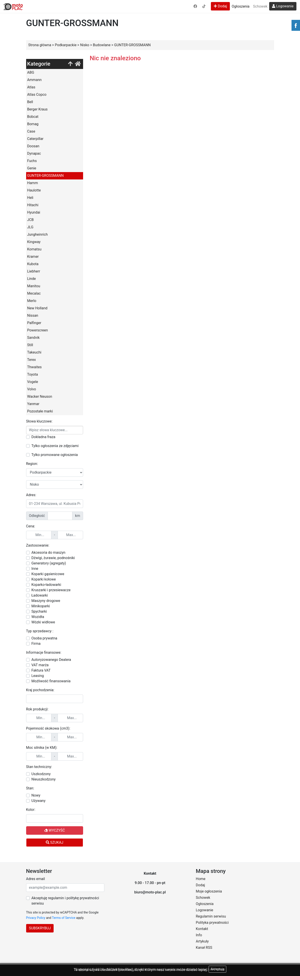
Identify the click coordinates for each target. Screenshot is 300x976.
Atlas (31, 87)
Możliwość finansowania (51, 681)
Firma (36, 643)
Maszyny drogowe (45, 601)
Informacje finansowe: (43, 652)
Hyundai (33, 212)
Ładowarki (39, 595)
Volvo (31, 389)
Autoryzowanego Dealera (51, 660)
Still (30, 345)
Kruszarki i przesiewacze (51, 590)
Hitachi (32, 205)
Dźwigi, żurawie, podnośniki (53, 558)
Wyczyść (54, 830)
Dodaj (220, 6)
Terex (31, 360)
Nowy (35, 795)
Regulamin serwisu (211, 916)
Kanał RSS (204, 947)
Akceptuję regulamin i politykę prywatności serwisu (65, 900)
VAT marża (40, 665)
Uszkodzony (41, 774)
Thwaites (34, 367)
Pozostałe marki (40, 411)
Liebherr (33, 271)
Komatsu (34, 249)
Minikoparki (40, 606)
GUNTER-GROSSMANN (45, 175)
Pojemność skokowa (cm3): (48, 728)
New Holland (37, 308)
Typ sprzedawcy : (39, 631)
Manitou (33, 286)
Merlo (31, 301)
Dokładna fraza (43, 437)
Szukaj (54, 842)
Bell (30, 102)
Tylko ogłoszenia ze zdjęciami (55, 446)
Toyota (32, 374)
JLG (30, 227)
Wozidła (37, 617)
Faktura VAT (41, 670)
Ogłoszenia (240, 6)
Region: (32, 464)
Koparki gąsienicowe (47, 574)
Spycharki (39, 611)
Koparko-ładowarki (46, 585)
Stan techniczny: (39, 767)
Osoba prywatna (44, 638)
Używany (38, 801)
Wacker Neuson (39, 396)
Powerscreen (37, 330)
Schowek (260, 6)
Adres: (31, 495)
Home (201, 879)
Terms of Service (64, 918)
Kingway (34, 242)
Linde (31, 279)
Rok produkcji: (37, 709)
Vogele (32, 382)
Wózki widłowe (43, 622)
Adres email (35, 879)
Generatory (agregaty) (48, 563)
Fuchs (32, 161)
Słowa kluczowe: (39, 421)
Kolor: (30, 809)
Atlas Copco (36, 94)
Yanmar (33, 404)
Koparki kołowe (43, 579)
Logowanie (283, 6)
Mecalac (34, 293)
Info (199, 935)
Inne (34, 568)
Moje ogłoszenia (209, 891)
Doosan (33, 146)
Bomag (33, 124)
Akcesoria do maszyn (48, 552)
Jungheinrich (37, 234)
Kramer (33, 256)
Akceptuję (217, 969)
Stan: (30, 788)
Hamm (32, 183)
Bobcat (32, 116)
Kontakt (202, 929)
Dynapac (34, 153)
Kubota (33, 264)
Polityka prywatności (212, 922)
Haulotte (34, 190)
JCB (30, 220)
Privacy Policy (35, 918)
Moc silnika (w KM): (41, 747)
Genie (31, 168)
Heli (30, 198)
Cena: (30, 526)
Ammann (34, 80)
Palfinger (34, 323)
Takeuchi (34, 352)
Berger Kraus (37, 109)
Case (31, 131)
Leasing (37, 676)
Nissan (32, 315)
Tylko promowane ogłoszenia (54, 455)
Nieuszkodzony (43, 779)
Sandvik (33, 337)
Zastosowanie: (37, 545)
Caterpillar (35, 139)
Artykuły (202, 941)
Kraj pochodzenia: (40, 690)
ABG (30, 72)
